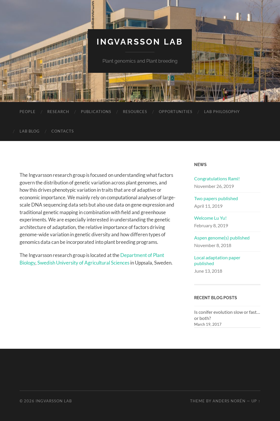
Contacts (62, 131)
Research (58, 111)
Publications (96, 111)
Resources (135, 111)
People (28, 111)
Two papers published (216, 198)
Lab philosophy (222, 111)
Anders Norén (229, 401)
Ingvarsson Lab (140, 42)
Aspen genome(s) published (222, 237)
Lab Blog (30, 131)
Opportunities (175, 111)
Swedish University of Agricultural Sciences (83, 263)
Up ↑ (255, 401)
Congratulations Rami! (217, 178)
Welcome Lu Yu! (210, 218)
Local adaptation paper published (217, 260)
